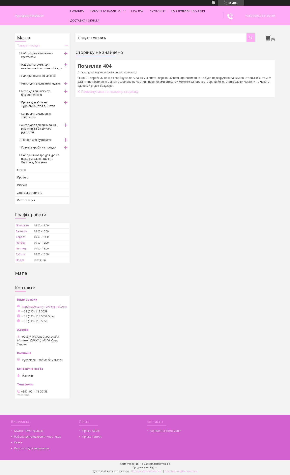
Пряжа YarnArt (92, 436)
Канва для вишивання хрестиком (36, 115)
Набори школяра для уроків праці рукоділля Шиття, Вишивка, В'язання (40, 158)
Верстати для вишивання (31, 448)
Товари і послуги (28, 45)
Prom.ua (165, 464)
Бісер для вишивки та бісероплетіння (35, 93)
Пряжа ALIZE (91, 431)
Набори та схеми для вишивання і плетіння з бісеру (41, 66)
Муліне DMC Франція (28, 431)
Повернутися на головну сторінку (110, 91)
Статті (21, 170)
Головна (77, 10)
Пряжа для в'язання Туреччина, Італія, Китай (38, 104)
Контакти (157, 10)
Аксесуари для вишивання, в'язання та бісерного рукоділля (39, 128)
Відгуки (22, 185)
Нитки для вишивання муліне (41, 83)
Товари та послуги (105, 10)
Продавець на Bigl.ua (145, 467)
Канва (18, 442)
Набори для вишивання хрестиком (37, 55)
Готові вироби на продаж (38, 147)
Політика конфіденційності (181, 471)
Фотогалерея (26, 200)
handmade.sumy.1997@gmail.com (44, 306)
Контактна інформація (165, 431)
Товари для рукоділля (36, 140)
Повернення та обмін (188, 10)
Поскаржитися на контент (146, 471)
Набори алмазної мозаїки (38, 76)
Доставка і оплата (84, 20)
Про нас (137, 10)
